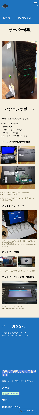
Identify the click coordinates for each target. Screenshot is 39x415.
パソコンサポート (19, 109)
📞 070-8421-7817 (27, 411)
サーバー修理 (19, 30)
